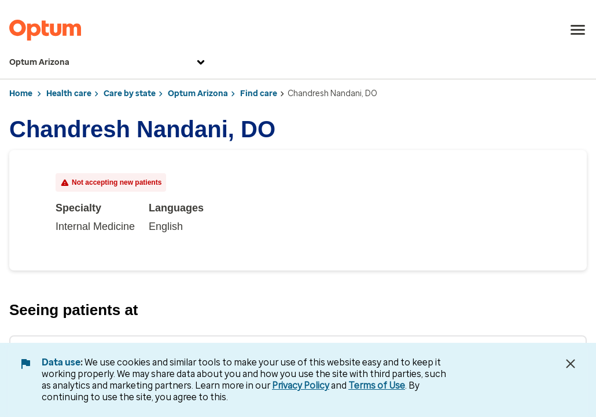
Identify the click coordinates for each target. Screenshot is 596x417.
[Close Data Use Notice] (570, 364)
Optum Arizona (108, 63)
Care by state (130, 93)
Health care (68, 93)
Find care (258, 93)
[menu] (578, 30)
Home (20, 93)
